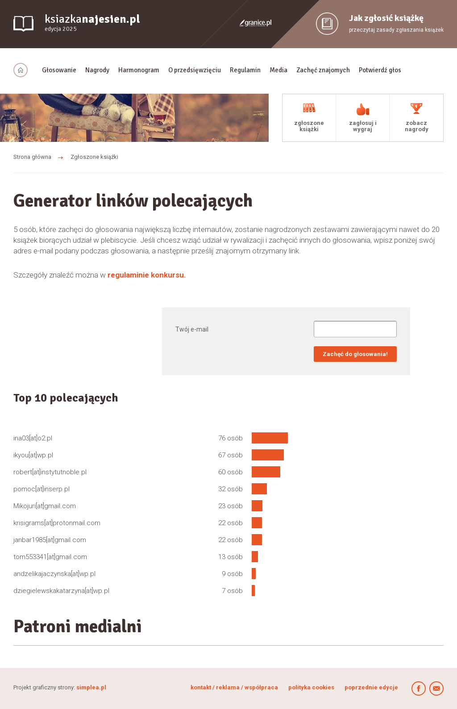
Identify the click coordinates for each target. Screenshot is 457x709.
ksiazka (92, 23)
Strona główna (32, 156)
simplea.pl (91, 687)
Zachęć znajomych (323, 70)
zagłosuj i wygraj (363, 126)
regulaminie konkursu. (147, 274)
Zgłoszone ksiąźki (94, 156)
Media (278, 70)
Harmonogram (138, 70)
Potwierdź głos (380, 70)
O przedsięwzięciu (194, 70)
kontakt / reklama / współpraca (235, 687)
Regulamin (245, 70)
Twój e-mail (191, 329)
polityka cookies (311, 687)
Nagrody (97, 70)
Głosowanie (59, 70)
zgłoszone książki (309, 126)
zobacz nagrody (416, 126)
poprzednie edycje (371, 687)
